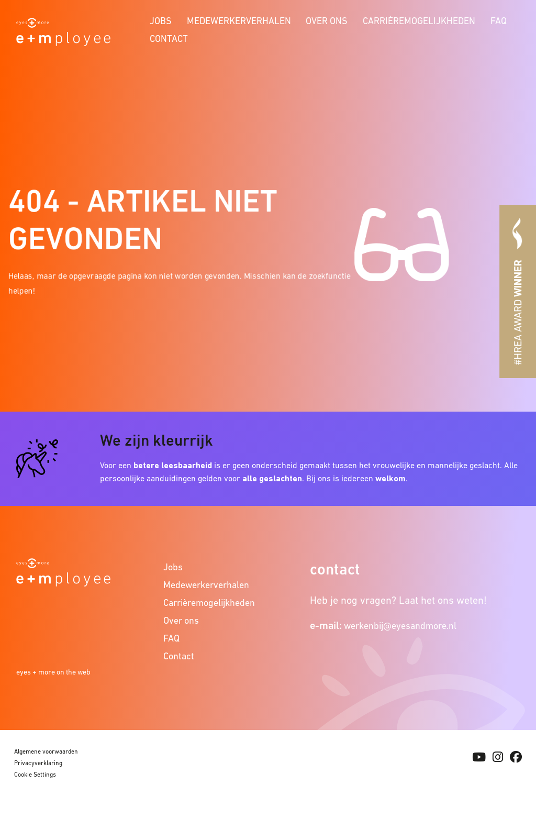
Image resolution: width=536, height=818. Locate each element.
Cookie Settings (35, 774)
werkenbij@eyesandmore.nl (400, 625)
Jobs (161, 20)
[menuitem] (161, 19)
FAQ (498, 20)
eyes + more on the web (53, 672)
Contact (169, 38)
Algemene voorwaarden (46, 751)
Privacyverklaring (38, 763)
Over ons (327, 20)
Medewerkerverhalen (239, 20)
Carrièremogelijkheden (419, 20)
